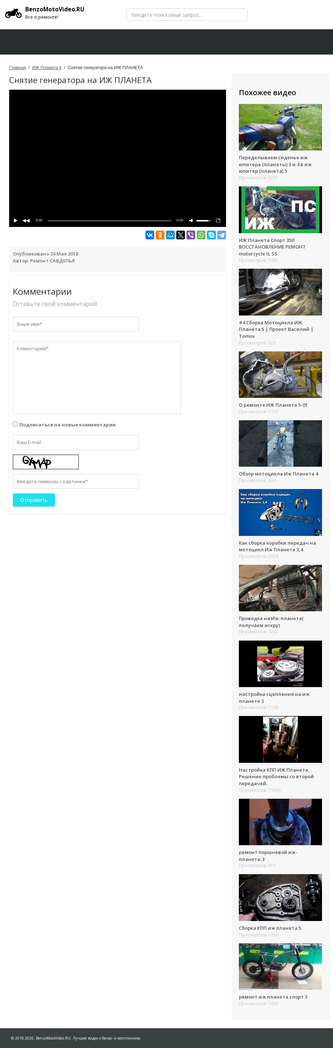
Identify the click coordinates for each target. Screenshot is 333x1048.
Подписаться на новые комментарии (67, 424)
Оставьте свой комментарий (55, 304)
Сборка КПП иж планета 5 (270, 928)
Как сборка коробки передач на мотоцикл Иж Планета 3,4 (277, 546)
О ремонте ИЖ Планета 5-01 (273, 405)
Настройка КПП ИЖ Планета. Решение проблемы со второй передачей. (276, 777)
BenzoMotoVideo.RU (46, 12)
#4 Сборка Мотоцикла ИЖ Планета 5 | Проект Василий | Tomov (276, 329)
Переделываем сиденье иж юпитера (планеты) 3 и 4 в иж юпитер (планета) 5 (275, 164)
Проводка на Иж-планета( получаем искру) (271, 622)
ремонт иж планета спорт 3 (273, 996)
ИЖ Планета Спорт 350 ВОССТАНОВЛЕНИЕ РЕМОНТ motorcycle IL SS (272, 247)
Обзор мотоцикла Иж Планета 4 (278, 473)
